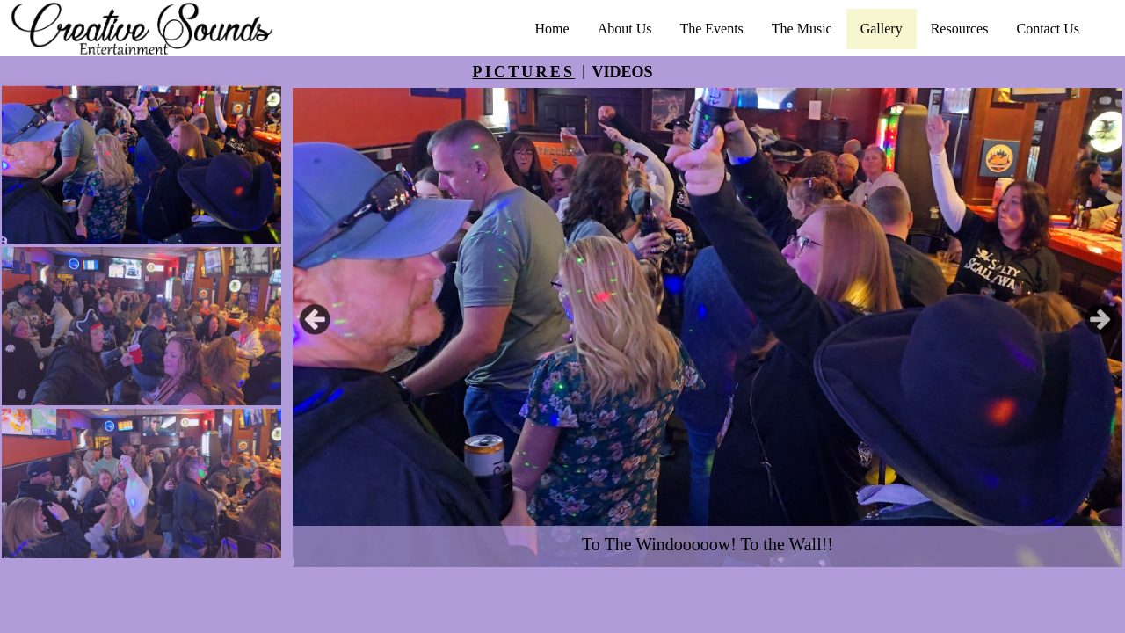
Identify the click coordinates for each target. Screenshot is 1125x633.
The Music (802, 28)
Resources (960, 28)
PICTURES (524, 72)
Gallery (881, 28)
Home (552, 28)
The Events (711, 28)
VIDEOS (622, 72)
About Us (625, 28)
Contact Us (1047, 28)
